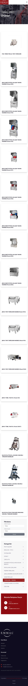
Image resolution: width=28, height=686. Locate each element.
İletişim (14, 683)
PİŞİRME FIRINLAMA (14, 570)
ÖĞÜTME (14, 586)
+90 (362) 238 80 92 (7, 664)
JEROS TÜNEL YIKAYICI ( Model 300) (11, 397)
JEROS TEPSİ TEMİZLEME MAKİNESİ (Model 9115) (14, 340)
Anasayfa (5, 12)
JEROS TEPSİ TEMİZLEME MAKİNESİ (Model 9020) (14, 369)
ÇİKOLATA (14, 559)
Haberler (3, 648)
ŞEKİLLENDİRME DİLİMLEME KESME (14, 573)
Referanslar (3, 645)
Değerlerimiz (3, 660)
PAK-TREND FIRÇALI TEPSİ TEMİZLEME (11, 54)
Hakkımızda (3, 655)
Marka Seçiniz (7, 528)
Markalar (3, 643)
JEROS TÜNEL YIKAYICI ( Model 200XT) (11, 426)
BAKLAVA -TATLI (14, 550)
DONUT (14, 556)
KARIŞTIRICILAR (14, 577)
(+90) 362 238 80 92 (13, 603)
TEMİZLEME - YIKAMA (14, 580)
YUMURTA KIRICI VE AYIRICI (14, 583)
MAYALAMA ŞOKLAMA (14, 567)
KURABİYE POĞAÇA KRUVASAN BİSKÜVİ (14, 563)
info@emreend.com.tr (14, 608)
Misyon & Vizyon (4, 658)
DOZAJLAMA (14, 553)
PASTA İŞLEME (14, 546)
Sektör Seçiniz (7, 523)
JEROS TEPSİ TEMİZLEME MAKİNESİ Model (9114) (14, 312)
